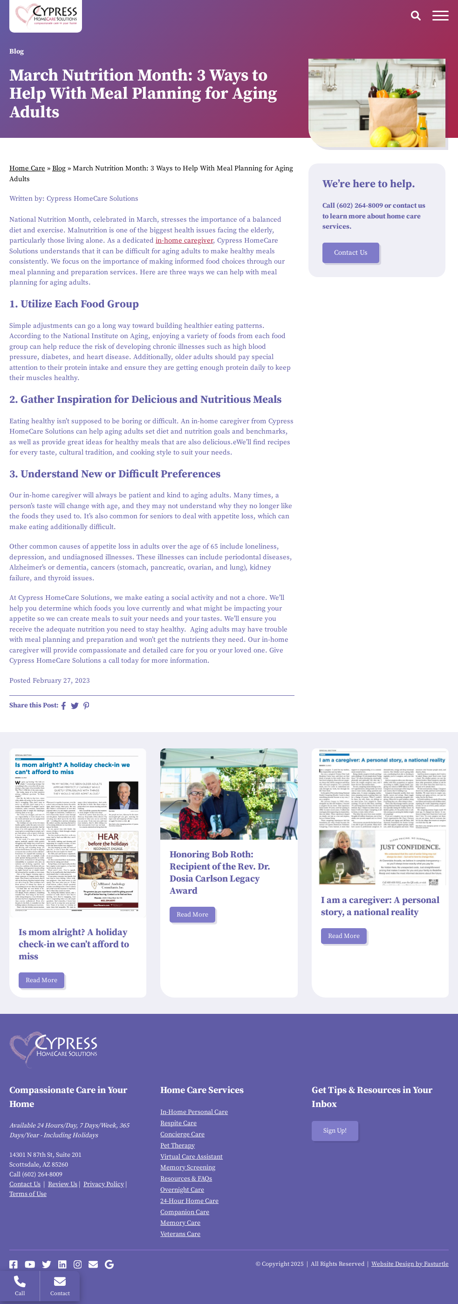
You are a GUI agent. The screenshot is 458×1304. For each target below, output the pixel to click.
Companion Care (184, 1212)
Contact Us (351, 252)
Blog (59, 168)
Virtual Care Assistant (191, 1157)
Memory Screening (187, 1167)
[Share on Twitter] (74, 706)
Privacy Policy (103, 1184)
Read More (41, 980)
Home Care (27, 168)
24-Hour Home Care (189, 1201)
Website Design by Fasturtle (410, 1264)
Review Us (62, 1184)
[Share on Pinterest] (86, 706)
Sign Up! (335, 1131)
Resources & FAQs (186, 1179)
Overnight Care (182, 1190)
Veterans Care (180, 1234)
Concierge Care (182, 1134)
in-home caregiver (184, 240)
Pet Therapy (177, 1145)
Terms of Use (28, 1194)
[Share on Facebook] (63, 706)
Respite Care (178, 1123)
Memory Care (180, 1223)
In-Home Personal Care (194, 1112)
